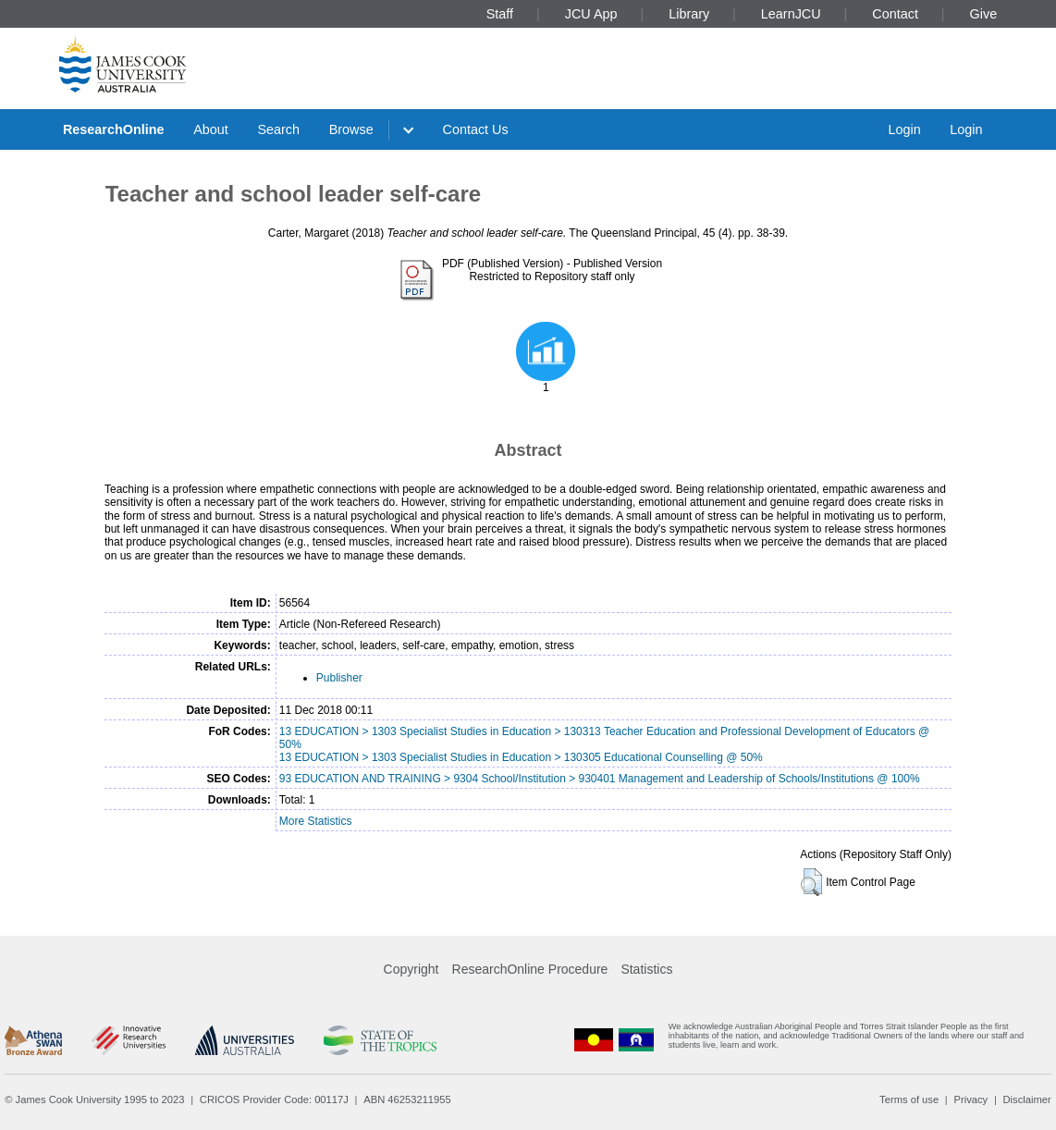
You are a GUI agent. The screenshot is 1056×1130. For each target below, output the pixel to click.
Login (904, 129)
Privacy (970, 1099)
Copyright (411, 969)
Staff (499, 13)
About (210, 129)
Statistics (646, 969)
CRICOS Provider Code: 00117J (274, 1099)
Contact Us (476, 129)
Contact (895, 13)
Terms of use (909, 1099)
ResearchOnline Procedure (530, 969)
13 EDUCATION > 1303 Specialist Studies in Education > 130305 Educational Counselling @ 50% (521, 757)
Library (689, 13)
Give (984, 13)
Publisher (339, 677)
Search (278, 129)
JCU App (591, 13)
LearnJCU (791, 13)
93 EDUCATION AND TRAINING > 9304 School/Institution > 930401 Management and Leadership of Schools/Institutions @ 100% (599, 778)
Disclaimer (1027, 1099)
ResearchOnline (114, 129)
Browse (351, 129)
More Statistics (315, 821)
